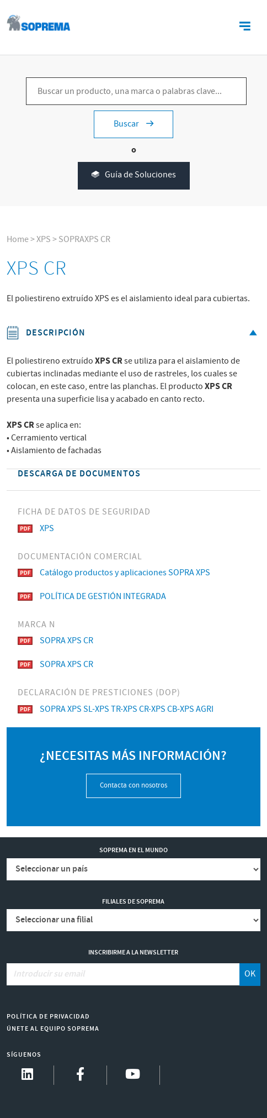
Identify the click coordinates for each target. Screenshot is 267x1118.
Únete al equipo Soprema (53, 1028)
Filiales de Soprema (133, 901)
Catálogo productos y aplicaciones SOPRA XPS (114, 573)
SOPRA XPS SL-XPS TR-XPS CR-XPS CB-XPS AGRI (115, 709)
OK (249, 974)
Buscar (133, 124)
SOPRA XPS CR (55, 641)
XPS (43, 239)
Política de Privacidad (48, 1016)
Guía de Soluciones (134, 175)
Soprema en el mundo (133, 850)
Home (18, 239)
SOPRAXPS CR (84, 239)
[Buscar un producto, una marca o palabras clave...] (136, 91)
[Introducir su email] (123, 974)
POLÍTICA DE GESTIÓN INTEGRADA (92, 596)
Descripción (133, 333)
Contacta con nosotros (133, 785)
